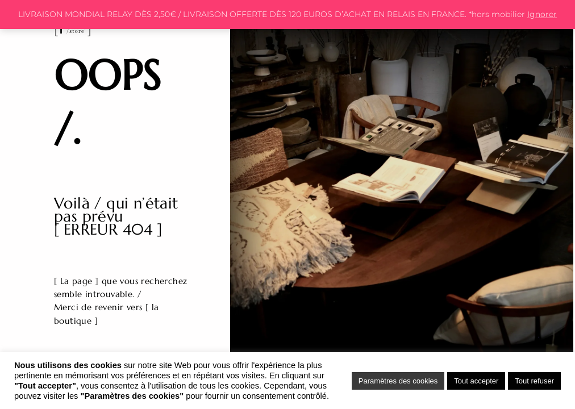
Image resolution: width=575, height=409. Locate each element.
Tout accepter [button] (476, 381)
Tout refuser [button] (534, 381)
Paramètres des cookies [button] (398, 381)
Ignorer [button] (542, 14)
